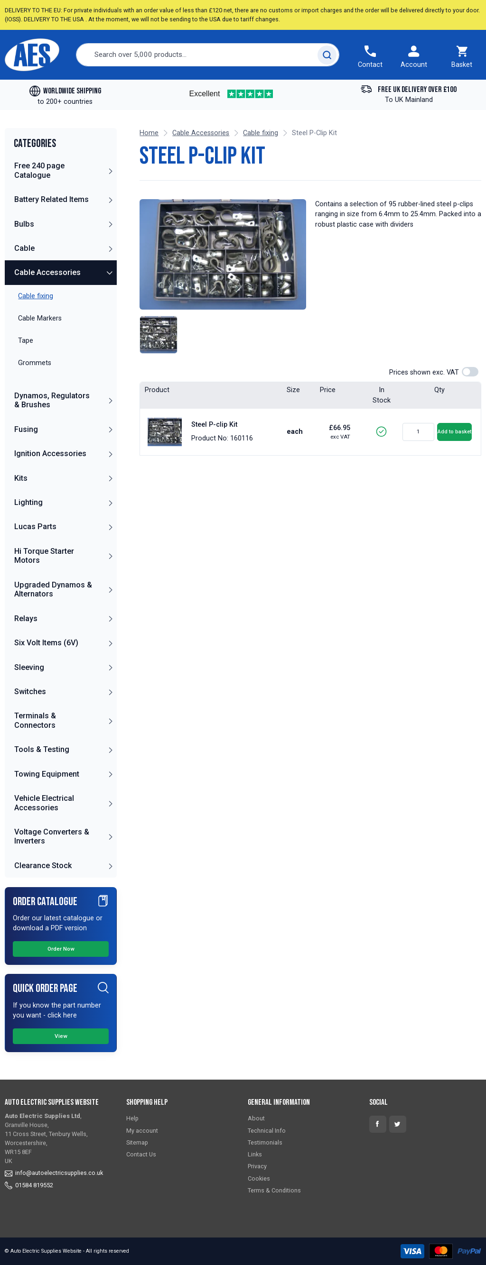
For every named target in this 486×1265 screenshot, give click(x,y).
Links (255, 1154)
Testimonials (265, 1142)
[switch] (470, 371)
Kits (21, 478)
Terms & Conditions (274, 1190)
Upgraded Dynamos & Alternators (53, 589)
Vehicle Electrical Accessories (44, 803)
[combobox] (208, 54)
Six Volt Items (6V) (46, 642)
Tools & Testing (41, 749)
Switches (30, 691)
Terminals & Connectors (35, 720)
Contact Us (141, 1154)
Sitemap (137, 1142)
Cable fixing (260, 133)
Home (149, 133)
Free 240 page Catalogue (39, 170)
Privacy (257, 1166)
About (256, 1118)
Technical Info (267, 1130)
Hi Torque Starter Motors (44, 556)
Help (132, 1118)
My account (142, 1130)
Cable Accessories (47, 272)
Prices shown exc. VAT (424, 372)
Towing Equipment (46, 774)
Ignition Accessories (50, 453)
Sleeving (29, 667)
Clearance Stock (43, 865)
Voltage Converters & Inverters (51, 836)
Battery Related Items (51, 199)
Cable (24, 248)
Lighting (28, 502)
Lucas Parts (35, 526)
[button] (110, 170)
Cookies (259, 1178)
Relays (25, 618)
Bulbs (24, 224)
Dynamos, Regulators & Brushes (52, 400)
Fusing (26, 429)
